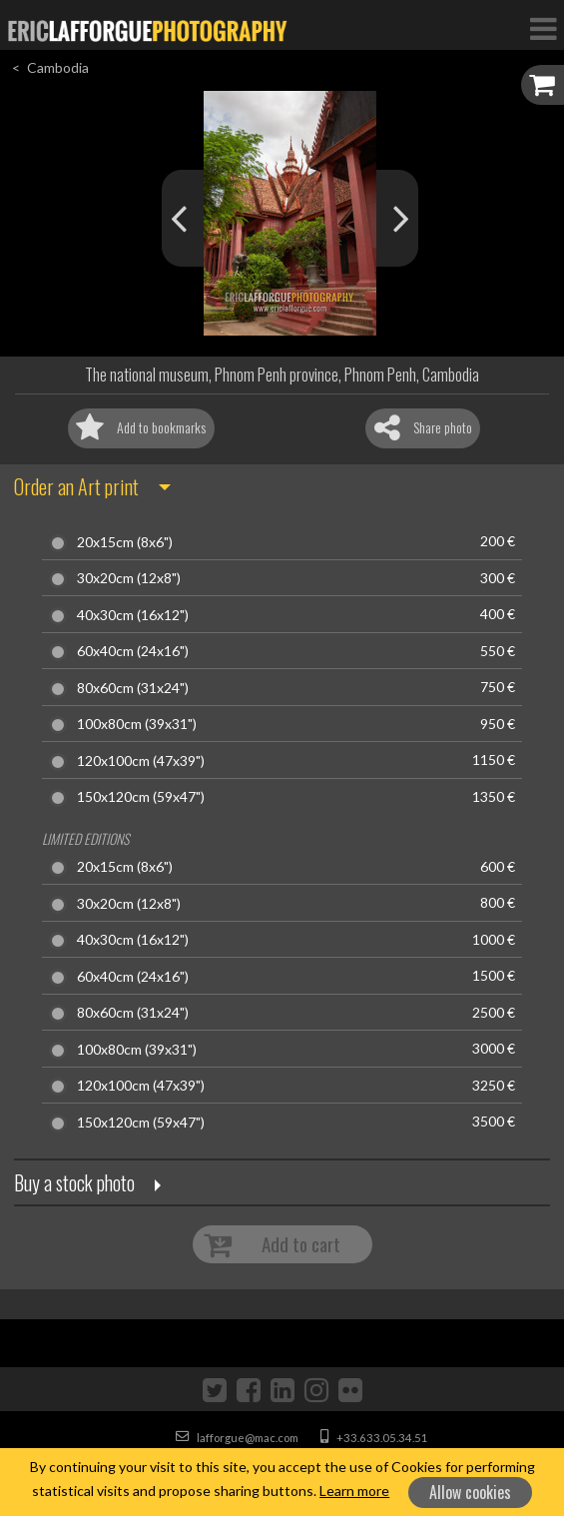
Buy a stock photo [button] (74, 1182)
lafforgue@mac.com (237, 1437)
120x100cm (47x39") (141, 761)
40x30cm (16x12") (133, 615)
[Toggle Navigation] (543, 28)
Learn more (354, 1490)
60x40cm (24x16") (133, 651)
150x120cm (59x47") (141, 797)
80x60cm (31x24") (133, 688)
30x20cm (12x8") (129, 578)
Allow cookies (470, 1492)
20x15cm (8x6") (125, 542)
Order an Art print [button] (76, 486)
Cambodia (58, 67)
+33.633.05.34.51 (374, 1437)
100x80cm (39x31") (137, 724)
